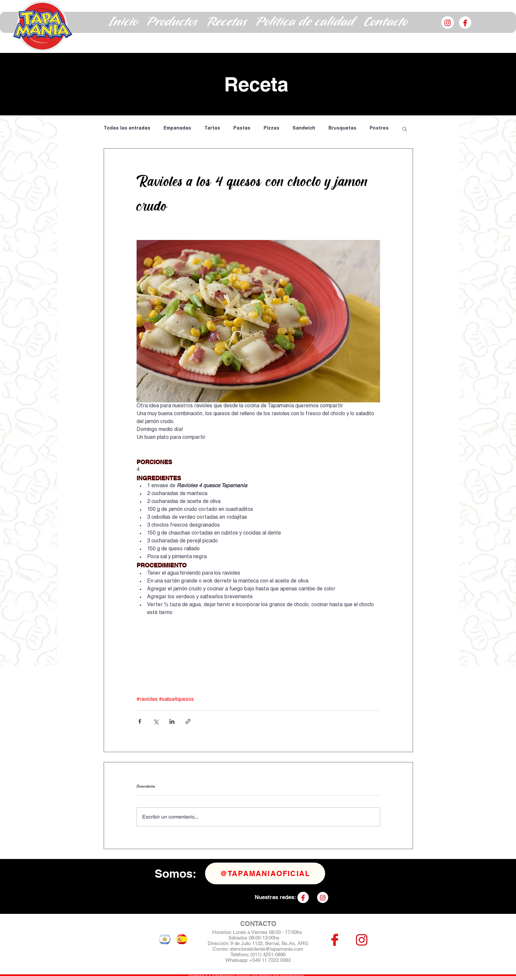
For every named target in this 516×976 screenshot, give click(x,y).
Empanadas (177, 128)
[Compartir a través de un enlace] (188, 721)
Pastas (241, 128)
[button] (172, 22)
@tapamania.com (284, 949)
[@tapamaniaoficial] (265, 873)
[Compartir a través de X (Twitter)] (156, 721)
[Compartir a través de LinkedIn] (172, 721)
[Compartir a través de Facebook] (140, 721)
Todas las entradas (127, 128)
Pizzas (271, 128)
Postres (379, 128)
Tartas (212, 128)
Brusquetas (342, 128)
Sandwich (304, 128)
